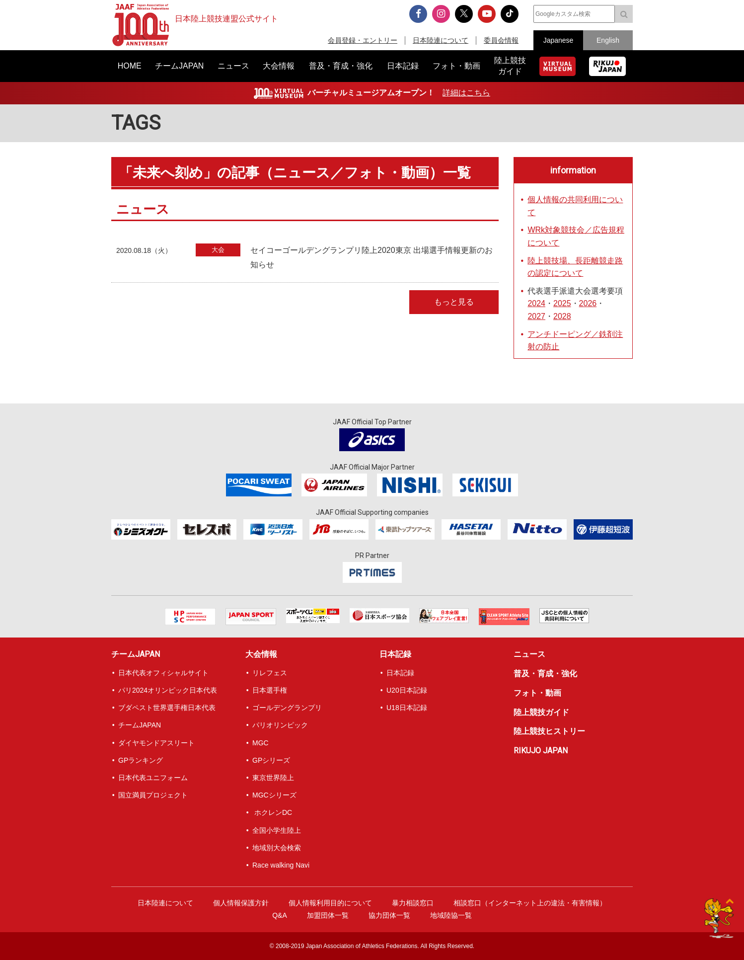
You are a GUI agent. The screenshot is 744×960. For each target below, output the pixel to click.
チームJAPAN (135, 654)
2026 (588, 303)
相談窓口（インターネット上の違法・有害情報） (529, 903)
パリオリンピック (280, 725)
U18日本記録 (406, 708)
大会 (218, 249)
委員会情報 (501, 40)
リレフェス (269, 673)
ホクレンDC (272, 812)
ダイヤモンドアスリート (156, 743)
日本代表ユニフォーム (153, 778)
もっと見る (454, 302)
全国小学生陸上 (276, 830)
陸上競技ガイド (541, 712)
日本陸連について (440, 40)
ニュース (529, 654)
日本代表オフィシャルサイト (163, 673)
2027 (536, 316)
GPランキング (140, 760)
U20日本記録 (406, 690)
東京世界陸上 (273, 778)
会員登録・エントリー (362, 40)
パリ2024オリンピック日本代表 (167, 690)
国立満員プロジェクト (153, 795)
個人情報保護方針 (241, 903)
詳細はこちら (466, 92)
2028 (562, 316)
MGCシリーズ (274, 795)
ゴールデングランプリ (287, 708)
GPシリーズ (271, 760)
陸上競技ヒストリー (549, 731)
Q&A (279, 915)
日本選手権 (269, 690)
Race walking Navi (280, 865)
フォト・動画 (537, 693)
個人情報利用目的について (330, 903)
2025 (562, 303)
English (607, 40)
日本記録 (395, 654)
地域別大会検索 (276, 848)
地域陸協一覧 (451, 915)
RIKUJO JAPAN (541, 750)
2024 (536, 303)
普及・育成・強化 (545, 673)
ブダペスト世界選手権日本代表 (167, 708)
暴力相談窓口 (413, 903)
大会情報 (261, 654)
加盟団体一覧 (328, 915)
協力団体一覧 (389, 915)
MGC (260, 743)
